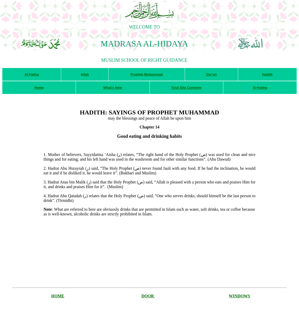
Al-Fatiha (31, 74)
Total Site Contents (186, 88)
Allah (85, 74)
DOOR (147, 296)
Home (39, 88)
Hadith (267, 74)
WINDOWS (239, 296)
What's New (112, 88)
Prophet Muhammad (146, 74)
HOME (58, 296)
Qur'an (211, 74)
